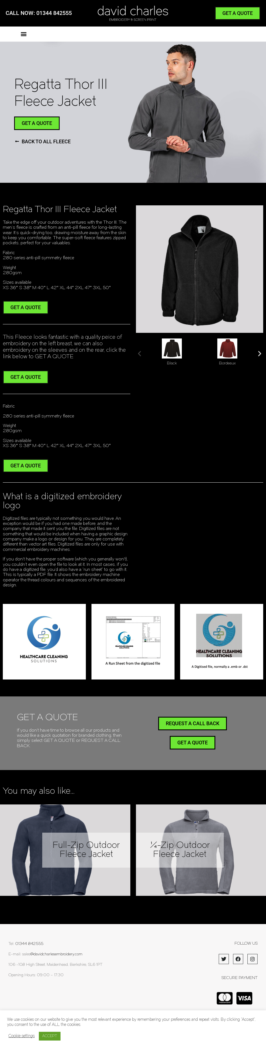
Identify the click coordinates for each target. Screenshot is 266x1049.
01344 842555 (29, 944)
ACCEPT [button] (49, 1036)
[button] (23, 34)
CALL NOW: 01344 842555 (39, 13)
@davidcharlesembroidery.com (56, 954)
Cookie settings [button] (21, 1036)
